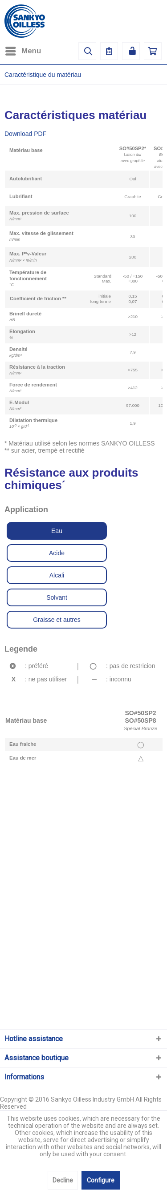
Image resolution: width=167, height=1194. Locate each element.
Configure (100, 1180)
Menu (23, 49)
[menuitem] (22, 51)
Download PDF (25, 133)
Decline (63, 1180)
